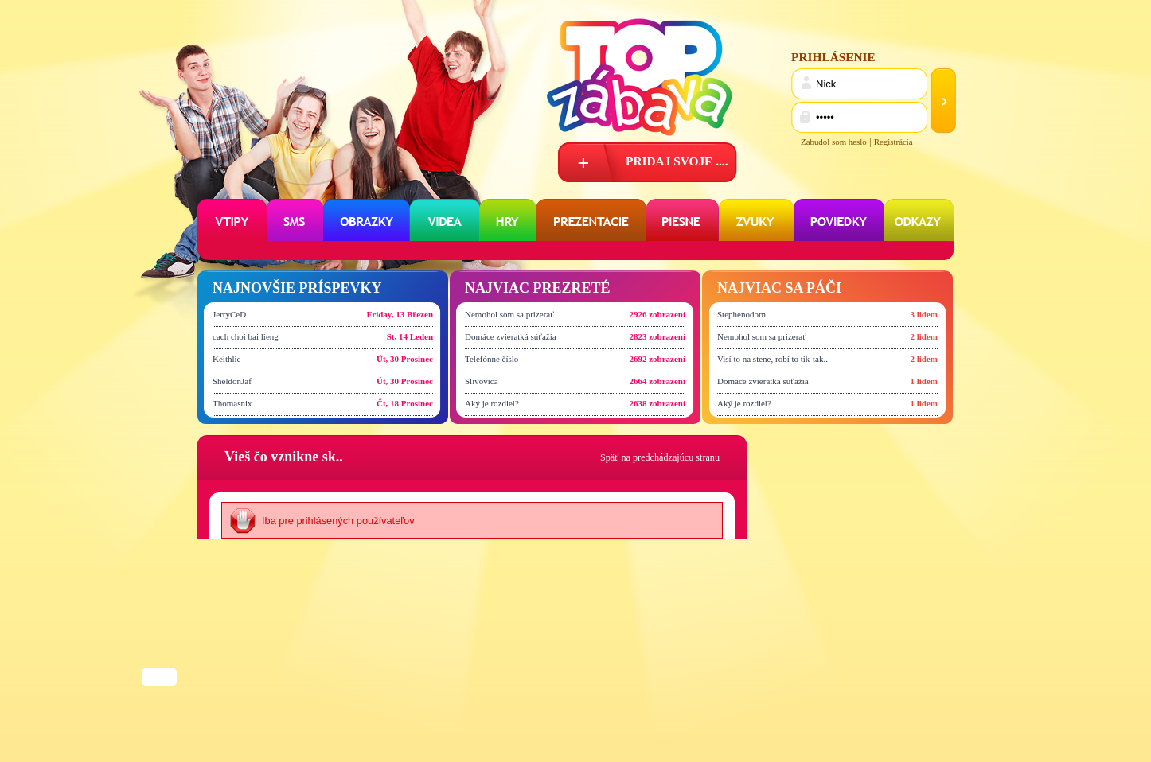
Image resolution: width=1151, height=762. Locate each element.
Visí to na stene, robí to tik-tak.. (772, 359)
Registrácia (893, 141)
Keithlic (226, 359)
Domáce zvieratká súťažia (510, 336)
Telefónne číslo (491, 359)
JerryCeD (229, 314)
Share (159, 678)
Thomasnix (232, 403)
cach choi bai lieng (246, 336)
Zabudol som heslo (834, 141)
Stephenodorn (741, 314)
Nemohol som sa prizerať (509, 314)
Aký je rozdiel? (492, 403)
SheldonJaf (232, 381)
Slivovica (481, 381)
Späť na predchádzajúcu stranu (660, 457)
